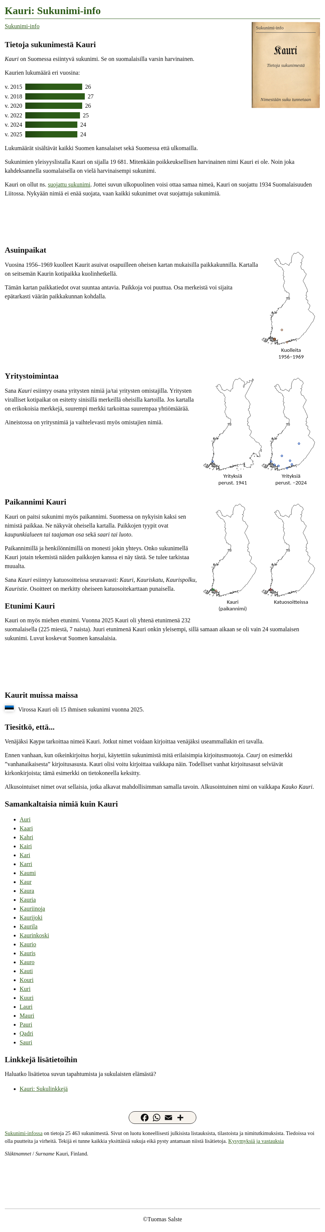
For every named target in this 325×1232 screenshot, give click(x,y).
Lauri (26, 1007)
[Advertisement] (162, 220)
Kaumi (28, 873)
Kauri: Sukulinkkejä (44, 1089)
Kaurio (28, 944)
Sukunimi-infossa (24, 1133)
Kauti (26, 971)
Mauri (27, 1015)
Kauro (27, 962)
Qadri (26, 1033)
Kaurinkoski (34, 935)
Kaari (26, 828)
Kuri (25, 989)
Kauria (28, 900)
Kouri (26, 980)
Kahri (26, 837)
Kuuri (26, 998)
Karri (26, 864)
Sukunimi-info (22, 26)
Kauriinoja (32, 908)
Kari (25, 855)
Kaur (26, 882)
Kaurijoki (31, 917)
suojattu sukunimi (69, 184)
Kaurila (29, 926)
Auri (25, 819)
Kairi (26, 846)
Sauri (26, 1042)
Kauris (28, 953)
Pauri (26, 1024)
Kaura (27, 891)
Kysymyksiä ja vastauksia (256, 1141)
